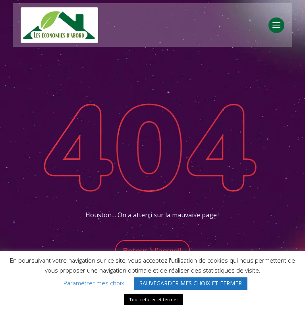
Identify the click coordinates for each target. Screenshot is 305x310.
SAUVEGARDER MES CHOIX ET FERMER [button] (190, 283)
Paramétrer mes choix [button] (94, 283)
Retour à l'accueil (152, 250)
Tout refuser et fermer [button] (153, 299)
